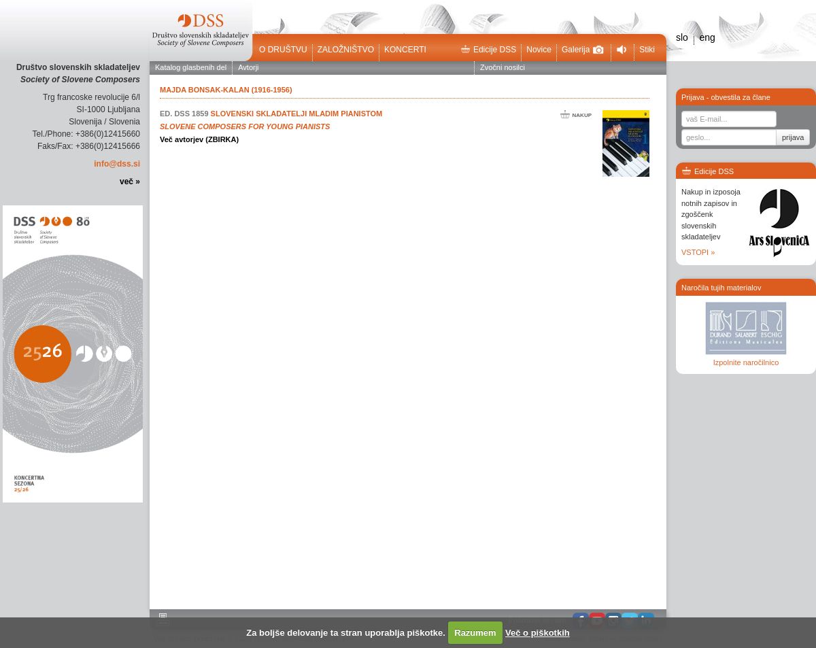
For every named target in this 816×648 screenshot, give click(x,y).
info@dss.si (117, 164)
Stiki (647, 49)
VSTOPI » (698, 252)
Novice (538, 49)
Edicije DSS (488, 49)
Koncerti (405, 49)
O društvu (283, 49)
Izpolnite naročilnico (746, 362)
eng (707, 37)
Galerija (583, 49)
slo (682, 37)
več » (130, 181)
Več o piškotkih (537, 633)
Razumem (475, 633)
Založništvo (346, 49)
